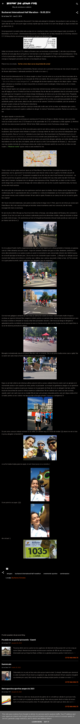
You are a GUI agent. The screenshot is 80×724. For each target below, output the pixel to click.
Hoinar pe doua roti (22, 3)
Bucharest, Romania (18, 578)
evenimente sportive (50, 574)
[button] (77, 13)
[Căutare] (77, 4)
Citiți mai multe (71, 658)
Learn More (37, 722)
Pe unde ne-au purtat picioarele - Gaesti (19, 640)
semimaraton (64, 574)
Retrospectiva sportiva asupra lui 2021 (18, 689)
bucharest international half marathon (28, 574)
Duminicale (6, 664)
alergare (9, 574)
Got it (46, 722)
